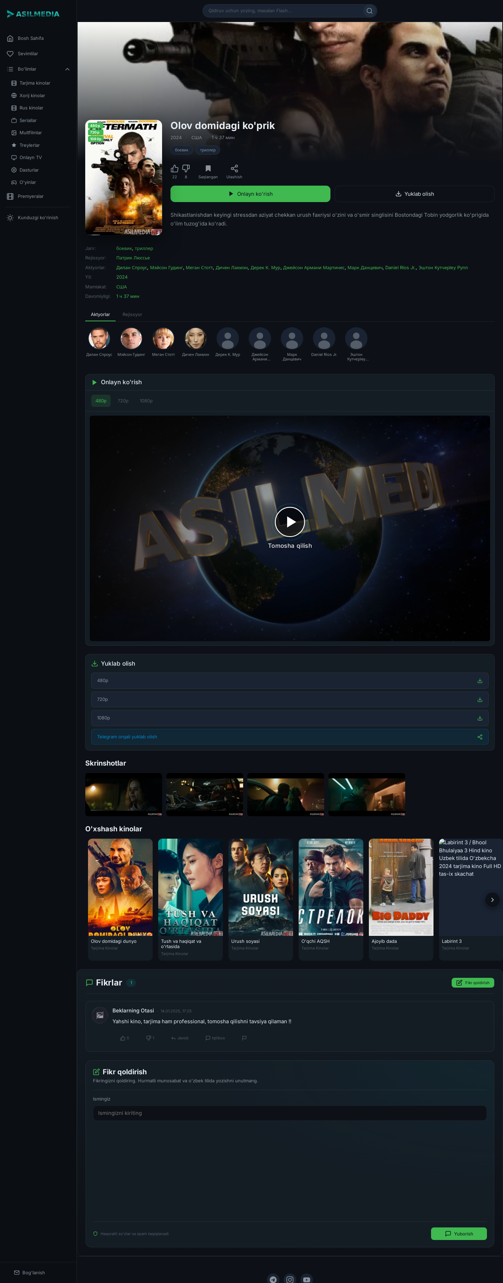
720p (123, 400)
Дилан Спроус (131, 267)
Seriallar (24, 120)
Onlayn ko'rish (250, 194)
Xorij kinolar (28, 96)
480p (101, 400)
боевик (181, 150)
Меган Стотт (199, 267)
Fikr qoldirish (473, 983)
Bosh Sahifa (25, 38)
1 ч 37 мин (223, 137)
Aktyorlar (100, 314)
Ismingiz (101, 1099)
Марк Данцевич (365, 267)
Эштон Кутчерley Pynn (443, 267)
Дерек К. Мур (265, 267)
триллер (208, 150)
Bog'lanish (29, 1273)
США (196, 137)
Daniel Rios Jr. (400, 267)
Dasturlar (25, 170)
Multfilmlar (26, 133)
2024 (176, 137)
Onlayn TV (26, 157)
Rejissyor (132, 314)
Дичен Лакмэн (232, 267)
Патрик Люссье (133, 257)
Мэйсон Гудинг (166, 267)
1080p (146, 400)
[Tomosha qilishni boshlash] (290, 528)
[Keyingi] (492, 900)
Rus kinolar (27, 108)
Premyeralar (25, 196)
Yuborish (459, 1234)
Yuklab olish (414, 194)
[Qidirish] (369, 11)
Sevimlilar (22, 53)
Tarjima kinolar (30, 83)
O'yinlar (23, 182)
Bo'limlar (39, 69)
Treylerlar (25, 145)
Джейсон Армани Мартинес (314, 267)
